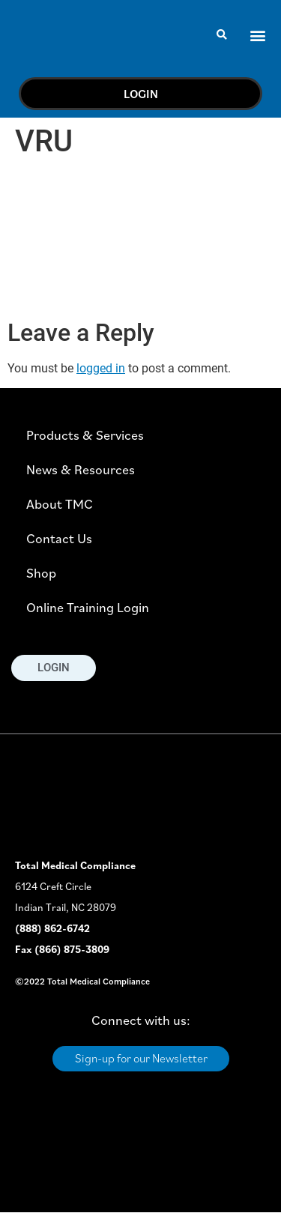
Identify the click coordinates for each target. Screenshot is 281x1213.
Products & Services (85, 435)
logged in (100, 368)
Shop (41, 572)
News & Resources (80, 469)
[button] (222, 34)
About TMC (59, 503)
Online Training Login (87, 607)
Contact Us (59, 538)
